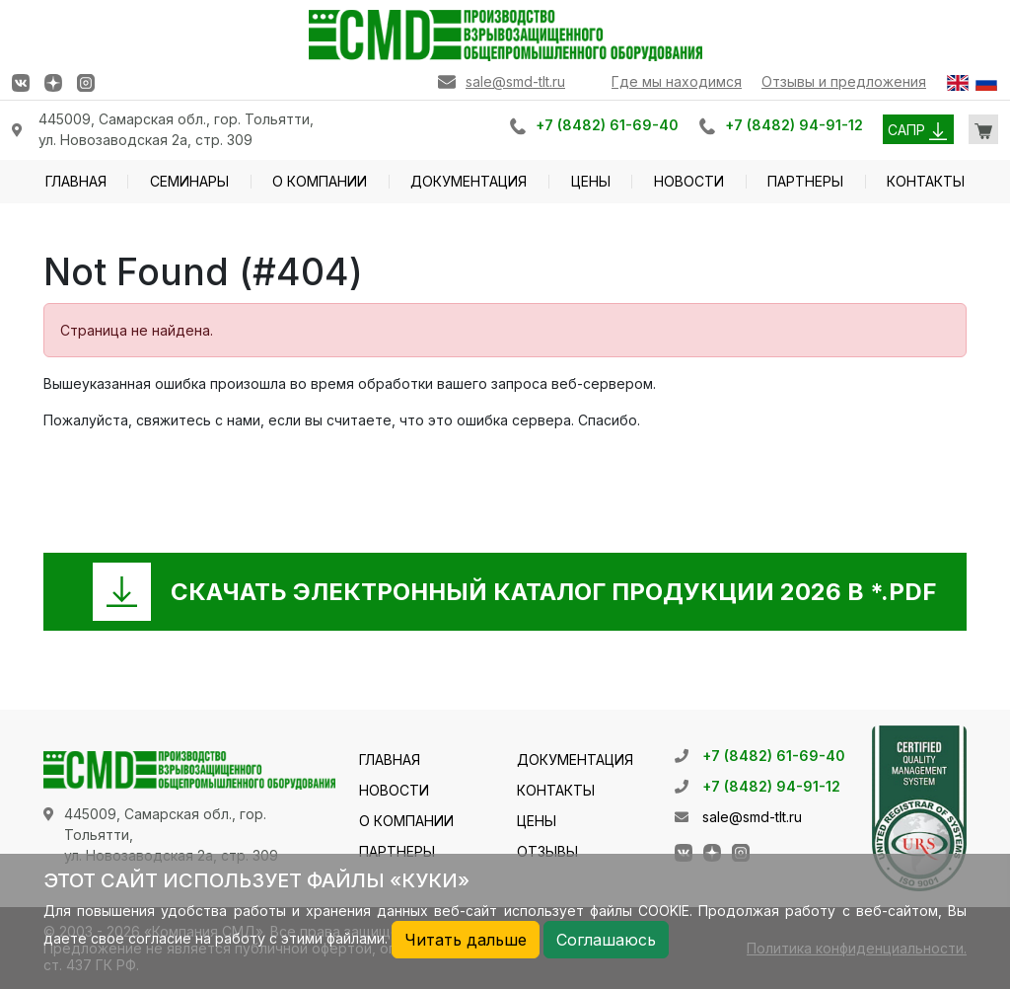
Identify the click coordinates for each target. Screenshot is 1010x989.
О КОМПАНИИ (319, 181)
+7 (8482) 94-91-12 (794, 124)
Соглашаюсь (606, 940)
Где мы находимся (677, 81)
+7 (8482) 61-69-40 (607, 124)
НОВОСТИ (689, 181)
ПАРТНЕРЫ (805, 181)
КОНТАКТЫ (926, 181)
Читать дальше (465, 940)
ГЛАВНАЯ (76, 181)
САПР (917, 129)
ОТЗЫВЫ (547, 851)
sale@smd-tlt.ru (515, 81)
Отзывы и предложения (843, 81)
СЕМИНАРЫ (189, 181)
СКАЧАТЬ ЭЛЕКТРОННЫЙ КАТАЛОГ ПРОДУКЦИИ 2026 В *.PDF (554, 591)
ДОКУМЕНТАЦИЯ (468, 181)
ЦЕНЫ (591, 181)
